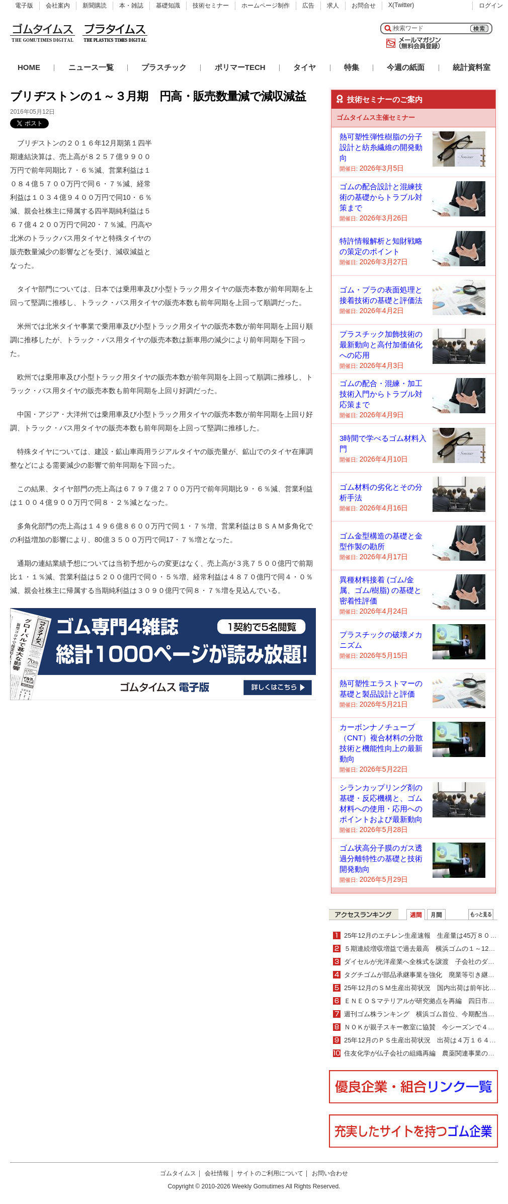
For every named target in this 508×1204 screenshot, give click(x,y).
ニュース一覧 (91, 67)
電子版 (24, 5)
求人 (333, 5)
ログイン (491, 5)
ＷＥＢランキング (480, 915)
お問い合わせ (330, 1173)
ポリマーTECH (240, 67)
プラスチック (164, 67)
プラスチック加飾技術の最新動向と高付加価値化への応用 (381, 344)
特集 (351, 67)
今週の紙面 (406, 67)
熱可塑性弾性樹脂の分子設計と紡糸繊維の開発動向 (381, 147)
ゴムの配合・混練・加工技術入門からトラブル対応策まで (381, 394)
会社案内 (58, 5)
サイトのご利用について (270, 1173)
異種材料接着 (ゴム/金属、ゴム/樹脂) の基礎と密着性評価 (380, 590)
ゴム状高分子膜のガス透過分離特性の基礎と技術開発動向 (381, 858)
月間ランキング (436, 915)
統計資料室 (471, 67)
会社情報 (217, 1173)
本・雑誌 (131, 5)
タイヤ (304, 67)
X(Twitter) (401, 5)
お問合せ (364, 5)
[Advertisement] (240, 199)
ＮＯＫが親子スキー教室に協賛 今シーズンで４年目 (422, 1027)
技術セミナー (211, 5)
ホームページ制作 (265, 5)
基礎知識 (168, 5)
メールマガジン (411, 43)
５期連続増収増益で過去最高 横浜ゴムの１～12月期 (422, 948)
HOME (29, 67)
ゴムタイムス (178, 1173)
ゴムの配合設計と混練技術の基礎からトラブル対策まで (381, 197)
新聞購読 (94, 5)
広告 (308, 5)
